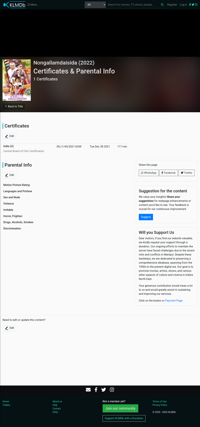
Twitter (186, 172)
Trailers (6, 405)
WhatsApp (149, 172)
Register (172, 4)
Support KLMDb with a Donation (124, 418)
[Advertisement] (100, 33)
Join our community (120, 408)
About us (57, 401)
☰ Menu (32, 4)
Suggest (146, 217)
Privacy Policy (159, 405)
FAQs (55, 412)
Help (55, 405)
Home (6, 401)
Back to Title (14, 106)
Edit (9, 136)
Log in (183, 4)
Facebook (168, 172)
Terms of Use (159, 401)
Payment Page (173, 300)
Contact (57, 408)
